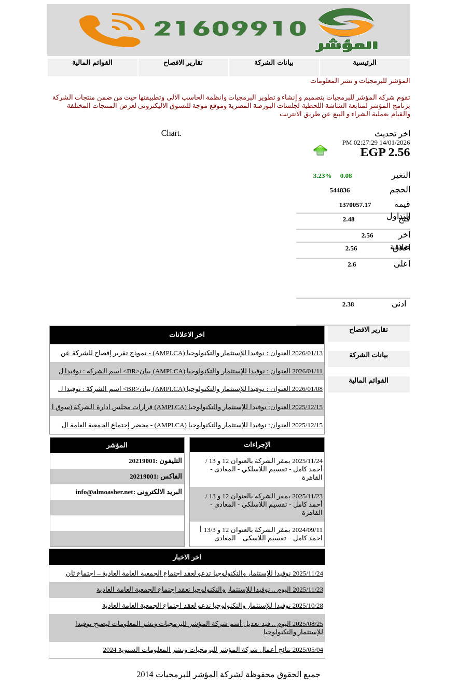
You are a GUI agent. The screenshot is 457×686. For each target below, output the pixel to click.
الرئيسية (365, 62)
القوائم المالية (92, 62)
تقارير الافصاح (182, 62)
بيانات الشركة (273, 62)
